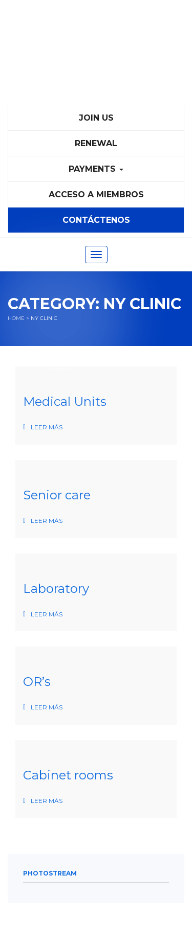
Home (16, 318)
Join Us (96, 118)
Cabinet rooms (68, 775)
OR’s (37, 681)
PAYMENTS (96, 169)
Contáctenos (96, 220)
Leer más (46, 427)
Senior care (57, 495)
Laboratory (56, 588)
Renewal (96, 143)
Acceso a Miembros (96, 194)
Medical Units (64, 401)
